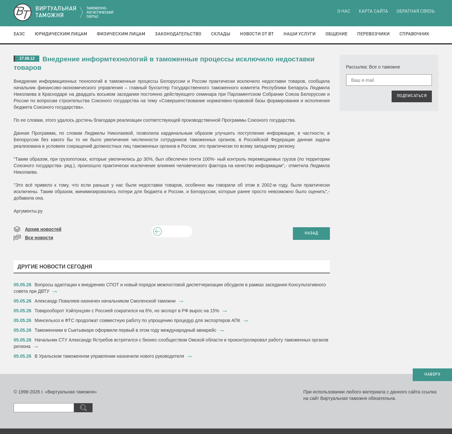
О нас (343, 11)
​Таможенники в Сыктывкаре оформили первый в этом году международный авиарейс (126, 330)
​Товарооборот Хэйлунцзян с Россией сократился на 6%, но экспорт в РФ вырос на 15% (127, 310)
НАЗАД (311, 233)
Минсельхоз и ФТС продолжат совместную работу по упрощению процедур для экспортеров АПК (138, 320)
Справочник (414, 34)
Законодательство (178, 34)
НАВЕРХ (432, 375)
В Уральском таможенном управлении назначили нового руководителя (109, 356)
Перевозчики (373, 34)
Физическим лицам (121, 34)
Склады (220, 34)
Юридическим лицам (61, 34)
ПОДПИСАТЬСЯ (412, 96)
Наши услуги (299, 34)
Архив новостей (43, 229)
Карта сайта (373, 11)
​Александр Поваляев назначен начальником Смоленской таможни (105, 301)
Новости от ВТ (257, 34)
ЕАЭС (19, 34)
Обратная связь (415, 11)
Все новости (39, 237)
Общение (336, 34)
